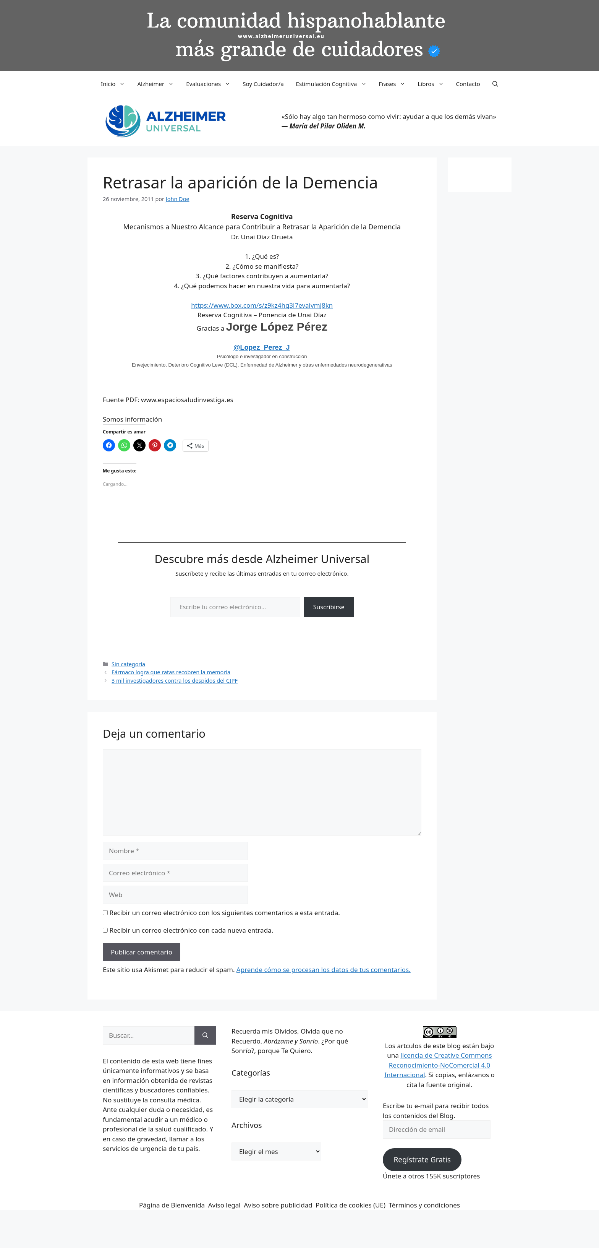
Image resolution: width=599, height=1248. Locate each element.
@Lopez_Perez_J (261, 347)
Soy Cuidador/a (263, 84)
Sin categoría (128, 664)
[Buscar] (205, 1035)
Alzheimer (158, 83)
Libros (434, 83)
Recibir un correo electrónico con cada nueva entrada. (191, 930)
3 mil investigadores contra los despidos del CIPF (175, 680)
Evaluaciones (211, 83)
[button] (495, 83)
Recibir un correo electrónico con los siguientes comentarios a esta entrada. (224, 912)
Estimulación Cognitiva (334, 83)
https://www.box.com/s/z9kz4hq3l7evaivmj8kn (262, 305)
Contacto (468, 84)
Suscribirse (329, 607)
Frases (395, 83)
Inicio (116, 83)
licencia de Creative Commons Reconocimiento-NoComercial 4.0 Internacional (438, 1065)
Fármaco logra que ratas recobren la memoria (171, 672)
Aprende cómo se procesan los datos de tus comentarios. (323, 969)
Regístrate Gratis (421, 1160)
